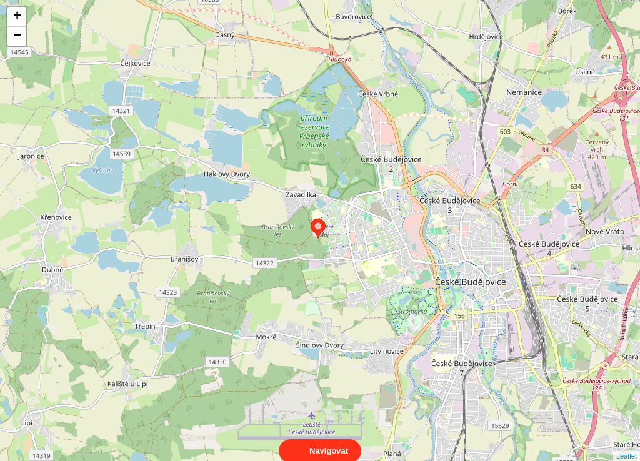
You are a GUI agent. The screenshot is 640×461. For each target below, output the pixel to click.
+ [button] (17, 16)
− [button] (17, 36)
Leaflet (626, 445)
